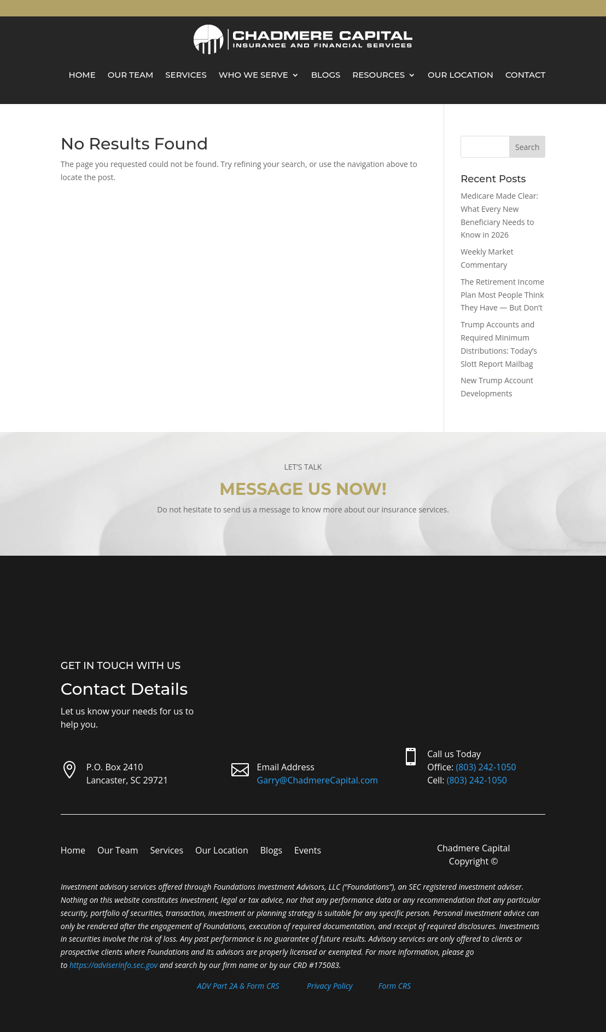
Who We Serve (253, 75)
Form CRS (394, 986)
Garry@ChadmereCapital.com (317, 780)
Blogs (326, 75)
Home (82, 75)
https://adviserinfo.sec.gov (113, 965)
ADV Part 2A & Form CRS (238, 986)
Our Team (131, 75)
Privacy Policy (329, 986)
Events (307, 851)
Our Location (460, 75)
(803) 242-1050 (486, 767)
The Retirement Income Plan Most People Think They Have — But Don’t (502, 294)
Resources (378, 75)
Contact (525, 75)
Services (185, 75)
